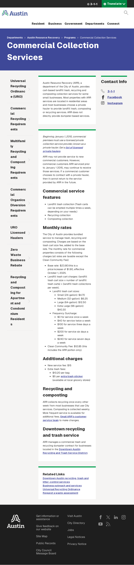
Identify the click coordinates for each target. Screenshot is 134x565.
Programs (70, 37)
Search (126, 13)
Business (55, 24)
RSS (108, 524)
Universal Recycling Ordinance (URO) (18, 89)
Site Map (41, 536)
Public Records (45, 543)
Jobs (70, 530)
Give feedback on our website (47, 527)
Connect (113, 24)
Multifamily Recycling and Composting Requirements (18, 159)
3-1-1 (93, 4)
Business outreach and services (62, 485)
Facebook (114, 97)
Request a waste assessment (60, 493)
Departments (94, 24)
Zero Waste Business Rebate (17, 257)
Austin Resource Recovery (43, 37)
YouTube (100, 524)
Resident (38, 24)
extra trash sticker (72, 376)
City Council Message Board (46, 551)
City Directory (76, 523)
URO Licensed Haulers (17, 232)
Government (74, 24)
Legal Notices (76, 537)
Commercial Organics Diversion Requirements (18, 202)
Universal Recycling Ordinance (61, 489)
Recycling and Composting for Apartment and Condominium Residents (18, 300)
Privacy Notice (76, 544)
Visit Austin (74, 516)
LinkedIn (116, 517)
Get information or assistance (47, 517)
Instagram (115, 103)
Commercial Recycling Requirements (18, 118)
